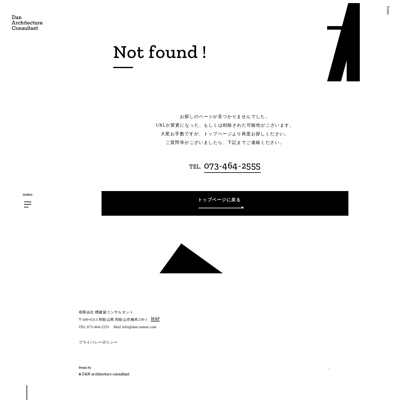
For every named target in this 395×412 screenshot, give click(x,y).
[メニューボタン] (27, 204)
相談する (308, 364)
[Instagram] (81, 355)
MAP (155, 318)
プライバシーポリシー (98, 342)
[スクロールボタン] (27, 392)
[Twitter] (92, 355)
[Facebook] (102, 355)
